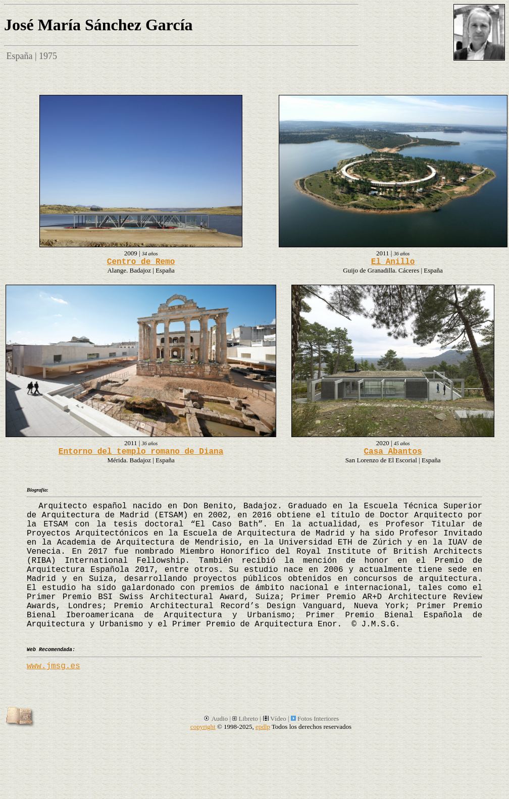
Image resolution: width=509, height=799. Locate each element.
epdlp (263, 726)
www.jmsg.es (53, 666)
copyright (203, 726)
